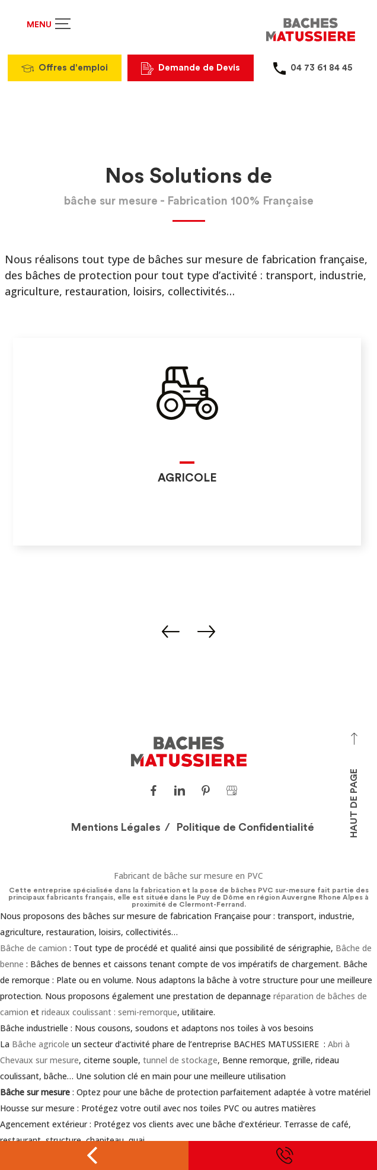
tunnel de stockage (180, 1060)
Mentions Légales (116, 827)
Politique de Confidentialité (245, 827)
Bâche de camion (33, 948)
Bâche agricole (40, 1044)
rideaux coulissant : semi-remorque (109, 1012)
